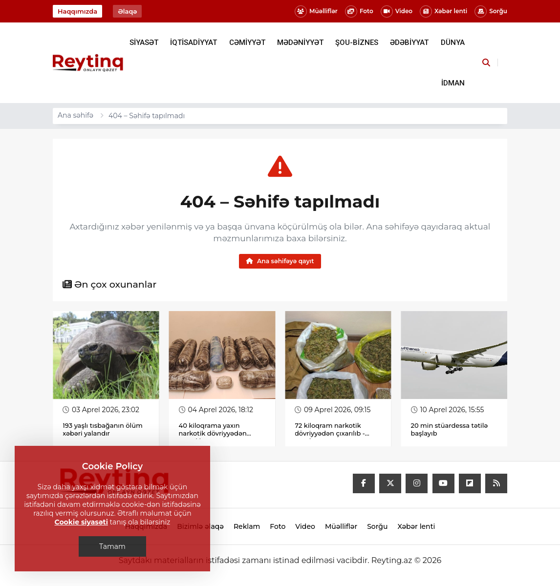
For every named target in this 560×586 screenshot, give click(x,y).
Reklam (247, 526)
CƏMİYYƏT (247, 42)
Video (396, 11)
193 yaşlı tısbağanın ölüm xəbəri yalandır (103, 429)
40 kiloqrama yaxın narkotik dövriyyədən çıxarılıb (213, 433)
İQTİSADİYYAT (193, 42)
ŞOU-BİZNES (356, 42)
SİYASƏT (143, 42)
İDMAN (453, 83)
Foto (359, 11)
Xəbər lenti (443, 11)
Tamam (112, 546)
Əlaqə (127, 11)
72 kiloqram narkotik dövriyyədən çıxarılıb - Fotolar (330, 433)
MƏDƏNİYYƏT (300, 42)
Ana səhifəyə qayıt (280, 261)
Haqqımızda (77, 11)
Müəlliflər (316, 11)
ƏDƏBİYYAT (409, 42)
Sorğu (490, 11)
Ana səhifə (75, 115)
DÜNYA (453, 42)
